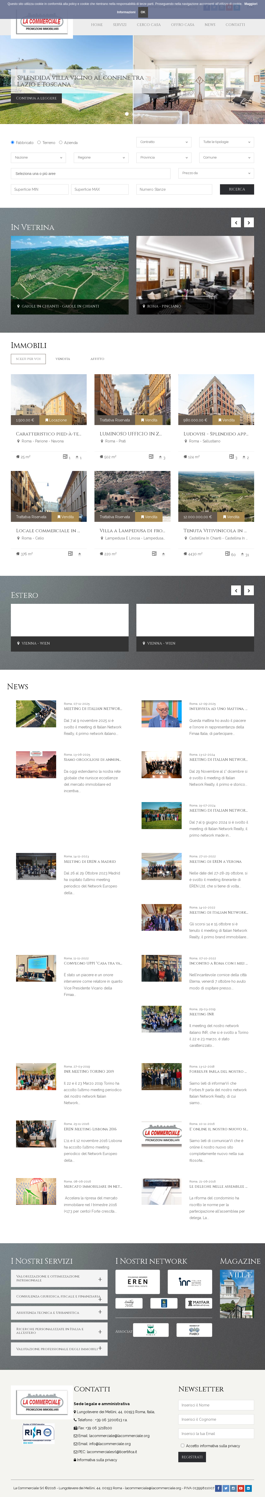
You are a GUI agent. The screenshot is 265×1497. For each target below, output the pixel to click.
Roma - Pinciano (161, 306)
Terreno (46, 143)
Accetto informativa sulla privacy (210, 1446)
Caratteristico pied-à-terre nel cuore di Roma (76, 434)
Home (97, 24)
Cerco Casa (149, 24)
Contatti (235, 24)
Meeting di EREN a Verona (215, 861)
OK (143, 12)
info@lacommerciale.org (110, 1444)
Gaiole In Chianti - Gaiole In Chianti (57, 306)
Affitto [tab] (97, 359)
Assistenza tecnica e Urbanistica (47, 1312)
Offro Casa (182, 24)
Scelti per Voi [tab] (28, 359)
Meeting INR (201, 1014)
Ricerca (237, 189)
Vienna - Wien (33, 643)
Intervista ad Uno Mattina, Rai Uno (225, 708)
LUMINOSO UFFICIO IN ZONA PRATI (143, 434)
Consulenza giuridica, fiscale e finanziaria (58, 1296)
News (210, 24)
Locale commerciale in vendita (57, 531)
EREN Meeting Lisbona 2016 (90, 1129)
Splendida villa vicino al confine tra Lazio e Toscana (80, 81)
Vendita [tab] (63, 359)
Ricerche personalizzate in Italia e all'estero (50, 1331)
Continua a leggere (36, 98)
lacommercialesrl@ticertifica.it (112, 1452)
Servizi (120, 24)
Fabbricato (22, 143)
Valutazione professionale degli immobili (57, 1349)
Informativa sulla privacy (97, 1460)
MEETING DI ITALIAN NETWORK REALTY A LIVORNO (111, 708)
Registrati (192, 1457)
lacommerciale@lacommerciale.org (119, 1436)
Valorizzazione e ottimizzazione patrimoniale (48, 1278)
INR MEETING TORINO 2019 (89, 1071)
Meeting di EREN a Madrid (90, 861)
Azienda (68, 143)
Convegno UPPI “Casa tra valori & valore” (106, 963)
